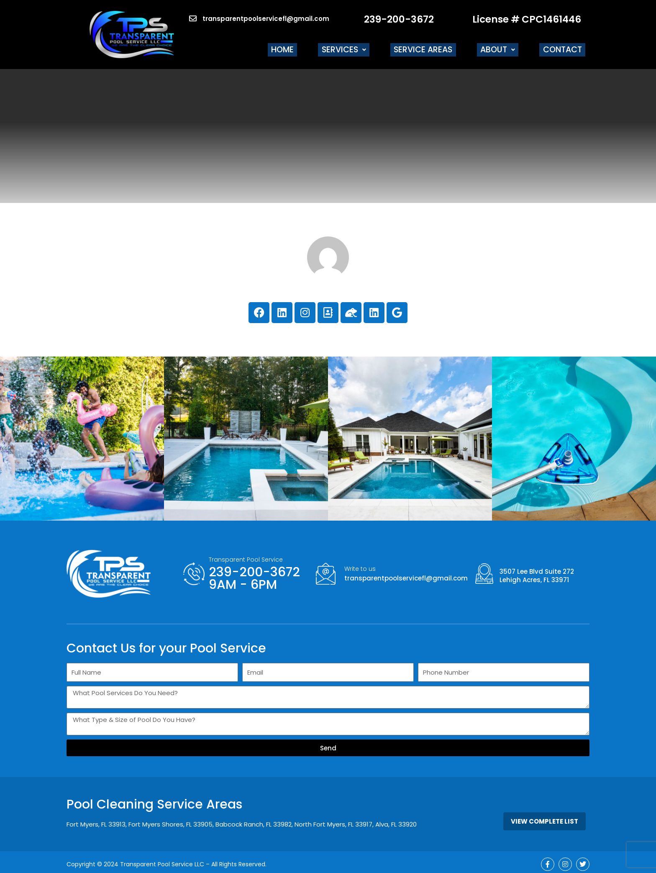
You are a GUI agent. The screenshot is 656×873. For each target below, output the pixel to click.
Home (304, 47)
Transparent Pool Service (246, 555)
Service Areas (435, 47)
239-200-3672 (399, 19)
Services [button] (361, 47)
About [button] (505, 47)
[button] (361, 47)
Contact (564, 47)
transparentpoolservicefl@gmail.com (406, 573)
